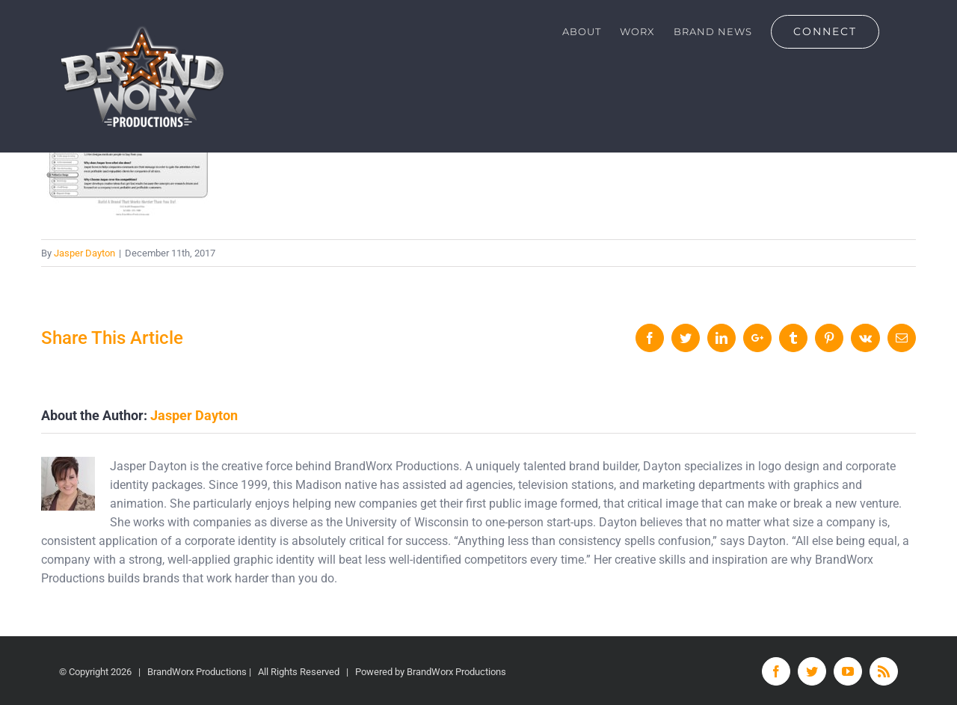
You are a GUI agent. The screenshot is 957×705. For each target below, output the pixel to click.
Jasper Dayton (84, 253)
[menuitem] (581, 31)
